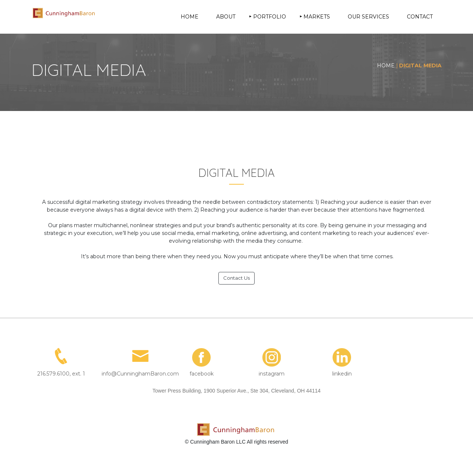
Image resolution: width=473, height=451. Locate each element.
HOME (386, 65)
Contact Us (236, 278)
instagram (272, 373)
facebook (202, 373)
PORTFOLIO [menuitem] (269, 16)
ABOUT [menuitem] (225, 16)
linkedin (342, 373)
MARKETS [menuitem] (316, 16)
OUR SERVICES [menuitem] (368, 16)
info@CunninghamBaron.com (140, 373)
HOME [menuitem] (189, 16)
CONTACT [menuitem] (420, 16)
